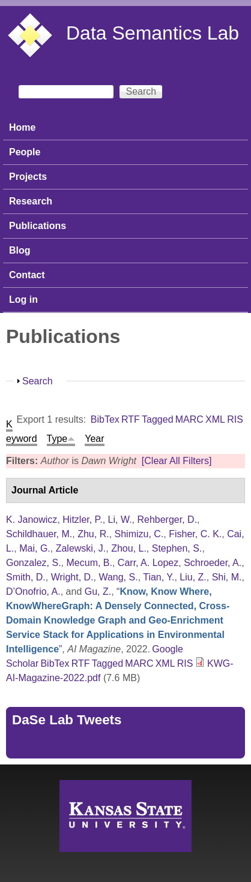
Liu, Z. (193, 577)
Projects (28, 176)
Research (30, 201)
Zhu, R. (93, 534)
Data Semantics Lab (152, 33)
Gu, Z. (98, 591)
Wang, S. (118, 577)
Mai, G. (34, 548)
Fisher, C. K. (195, 534)
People (24, 152)
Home (22, 127)
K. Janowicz (31, 519)
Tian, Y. (158, 577)
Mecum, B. (89, 563)
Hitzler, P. (82, 519)
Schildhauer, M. (39, 534)
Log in (23, 299)
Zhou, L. (129, 548)
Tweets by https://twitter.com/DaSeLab (93, 745)
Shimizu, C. (139, 534)
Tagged (158, 419)
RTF (130, 419)
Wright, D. (72, 577)
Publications (37, 226)
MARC (189, 419)
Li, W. (120, 519)
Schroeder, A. (212, 563)
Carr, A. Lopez (148, 563)
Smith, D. (26, 577)
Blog (20, 250)
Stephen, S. (177, 548)
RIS (235, 419)
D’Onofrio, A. (33, 591)
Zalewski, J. (81, 548)
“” (117, 620)
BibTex (105, 419)
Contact (27, 275)
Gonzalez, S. (33, 563)
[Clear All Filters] (176, 461)
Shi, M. (227, 577)
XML (215, 419)
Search (37, 381)
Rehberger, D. (167, 519)
